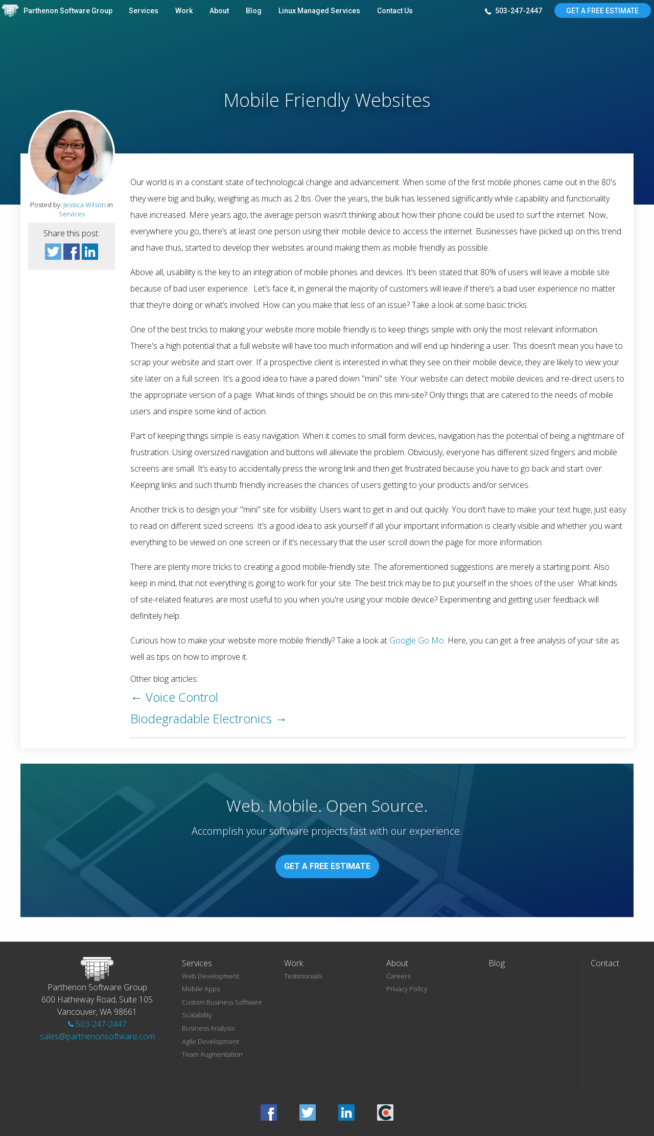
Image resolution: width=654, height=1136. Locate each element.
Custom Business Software (222, 1002)
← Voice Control (174, 696)
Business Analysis (208, 1028)
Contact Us (395, 11)
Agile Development (210, 1041)
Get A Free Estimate (602, 11)
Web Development (210, 976)
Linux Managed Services (319, 11)
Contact (605, 963)
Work (184, 11)
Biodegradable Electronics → (208, 718)
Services (143, 11)
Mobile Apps (201, 988)
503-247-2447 (513, 11)
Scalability (197, 1014)
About (219, 11)
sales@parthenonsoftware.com (97, 1036)
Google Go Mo (416, 640)
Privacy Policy (406, 988)
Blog (254, 11)
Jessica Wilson (84, 204)
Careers (398, 976)
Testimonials (303, 976)
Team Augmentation (212, 1054)
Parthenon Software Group (68, 11)
